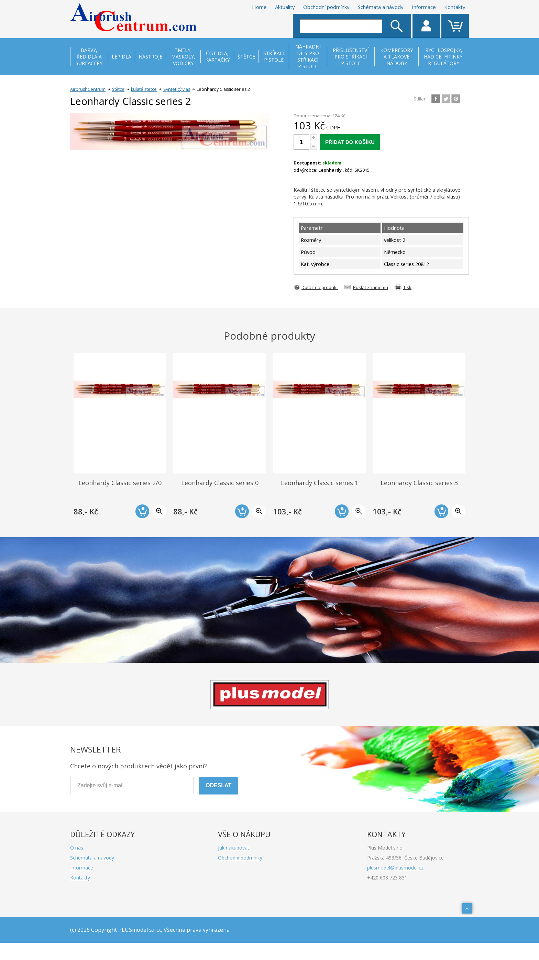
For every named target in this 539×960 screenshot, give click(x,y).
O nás (76, 847)
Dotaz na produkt (319, 287)
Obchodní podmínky (326, 6)
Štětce (118, 89)
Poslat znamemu (370, 287)
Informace (424, 6)
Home (259, 6)
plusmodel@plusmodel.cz (395, 867)
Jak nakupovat (233, 847)
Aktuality (285, 6)
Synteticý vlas (176, 89)
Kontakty (454, 6)
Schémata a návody (381, 6)
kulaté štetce (144, 89)
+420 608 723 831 (387, 877)
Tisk (407, 287)
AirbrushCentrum (88, 89)
